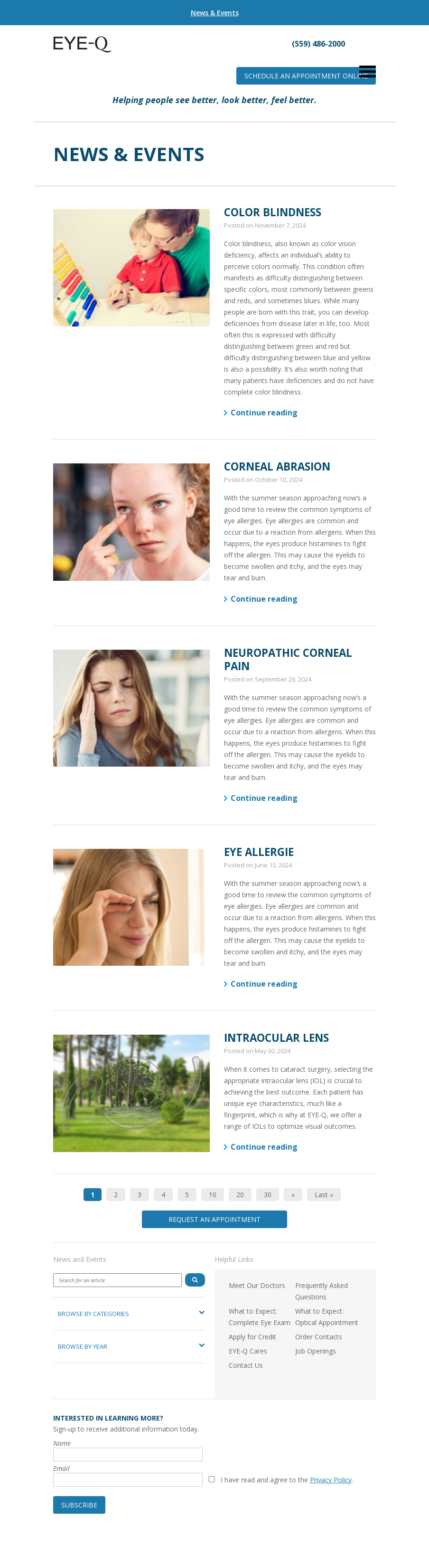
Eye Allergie (259, 852)
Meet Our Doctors (257, 1285)
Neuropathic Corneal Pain (288, 659)
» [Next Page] (293, 1194)
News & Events (215, 12)
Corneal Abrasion (277, 466)
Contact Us (246, 1365)
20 (240, 1194)
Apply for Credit (252, 1336)
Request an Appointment (214, 1219)
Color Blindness (272, 212)
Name (62, 1443)
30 (267, 1194)
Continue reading (264, 412)
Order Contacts (318, 1336)
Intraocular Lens (276, 1037)
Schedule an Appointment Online (306, 75)
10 (212, 1194)
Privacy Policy (331, 1479)
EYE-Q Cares (248, 1350)
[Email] (128, 1480)
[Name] (128, 1454)
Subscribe (79, 1504)
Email (61, 1468)
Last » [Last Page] (324, 1194)
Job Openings (315, 1350)
